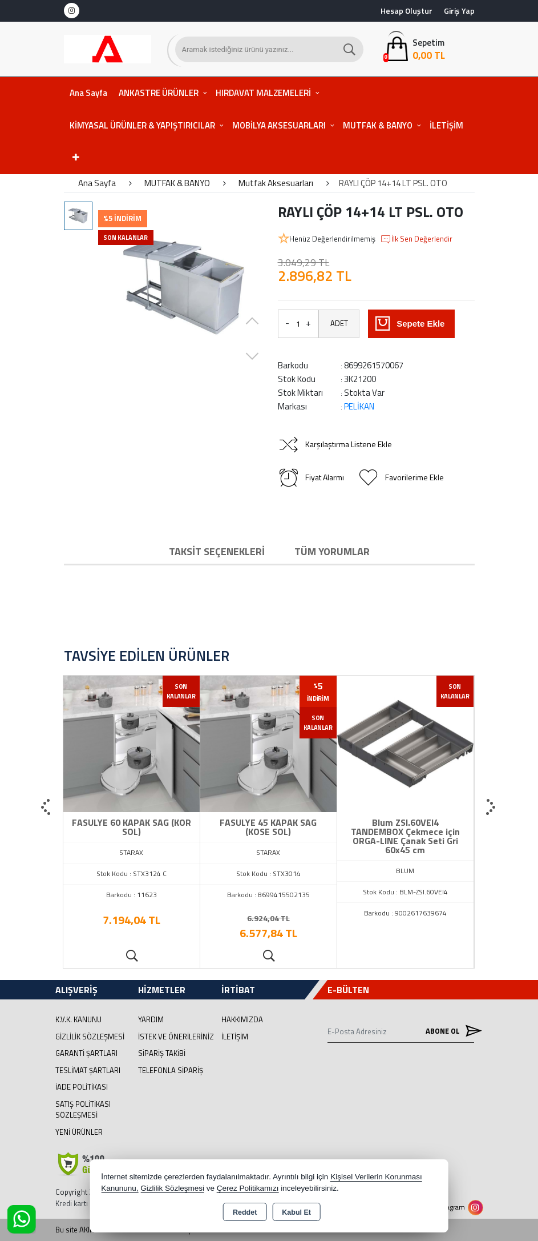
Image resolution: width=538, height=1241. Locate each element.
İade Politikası (81, 1087)
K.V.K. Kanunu (78, 1019)
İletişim (234, 1036)
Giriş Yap (459, 11)
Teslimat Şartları (87, 1070)
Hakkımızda (242, 1019)
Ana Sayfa (88, 92)
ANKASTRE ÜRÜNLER (159, 92)
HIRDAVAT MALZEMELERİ (263, 92)
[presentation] (46, 807)
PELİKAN (359, 406)
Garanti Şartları (86, 1053)
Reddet (245, 1212)
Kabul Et (296, 1212)
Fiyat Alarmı (311, 477)
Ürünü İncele (131, 956)
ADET (339, 323)
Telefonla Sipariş (170, 1070)
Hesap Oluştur (406, 11)
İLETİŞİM (446, 125)
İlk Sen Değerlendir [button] (416, 239)
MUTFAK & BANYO (377, 125)
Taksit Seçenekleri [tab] (217, 551)
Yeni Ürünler (79, 1132)
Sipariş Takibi (161, 1053)
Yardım (151, 1019)
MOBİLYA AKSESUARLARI (279, 125)
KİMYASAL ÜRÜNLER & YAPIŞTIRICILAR (142, 125)
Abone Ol (450, 1031)
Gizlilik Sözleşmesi (89, 1036)
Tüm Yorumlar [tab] (332, 551)
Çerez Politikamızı (248, 1188)
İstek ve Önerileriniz (176, 1036)
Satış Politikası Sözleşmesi (83, 1109)
